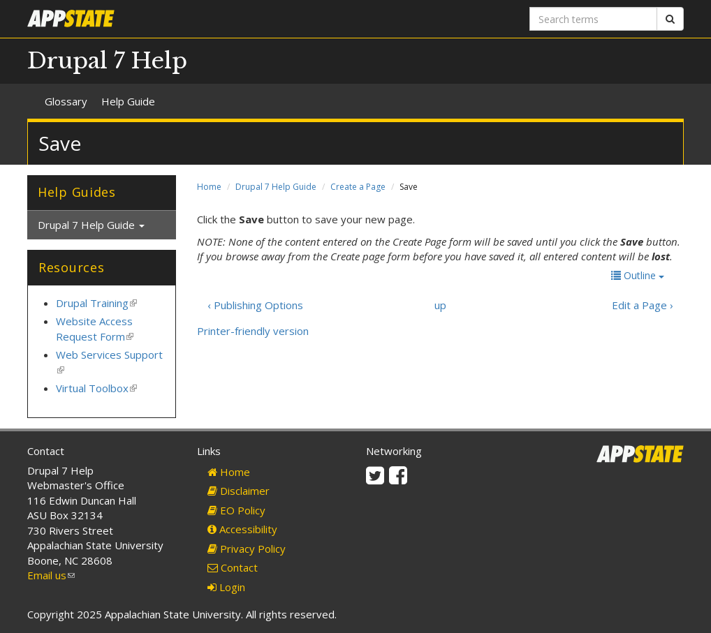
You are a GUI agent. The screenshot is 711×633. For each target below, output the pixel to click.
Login (226, 587)
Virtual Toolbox (96, 388)
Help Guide (128, 101)
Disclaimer (238, 491)
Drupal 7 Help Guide (275, 187)
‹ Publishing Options (255, 305)
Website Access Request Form (94, 328)
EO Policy (236, 510)
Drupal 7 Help (107, 61)
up (440, 305)
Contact (232, 567)
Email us (51, 575)
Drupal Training (96, 303)
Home (209, 187)
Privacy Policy (246, 549)
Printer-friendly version (253, 331)
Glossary (66, 101)
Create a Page (358, 187)
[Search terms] (593, 19)
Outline (637, 275)
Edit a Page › (642, 305)
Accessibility (242, 529)
